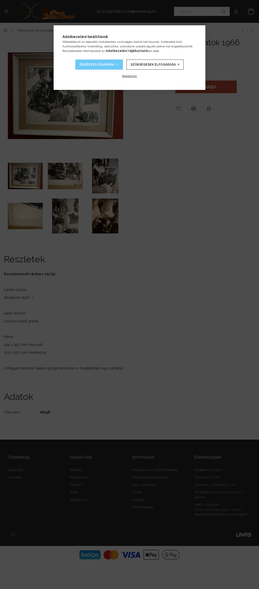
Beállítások (129, 76)
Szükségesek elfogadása (153, 64)
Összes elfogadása (96, 64)
